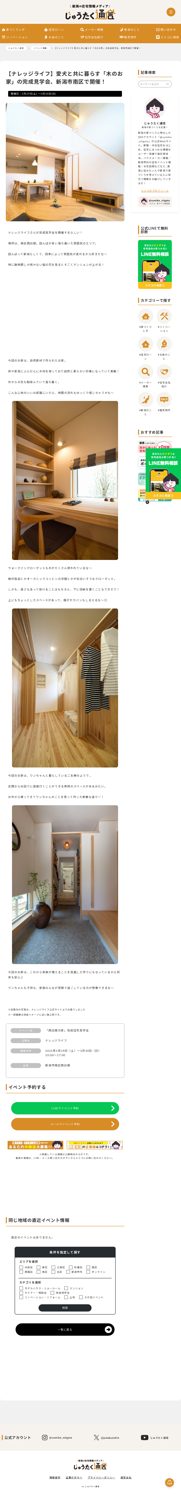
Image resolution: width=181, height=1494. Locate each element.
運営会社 (126, 1477)
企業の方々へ (74, 1477)
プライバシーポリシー (101, 1477)
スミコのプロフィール (155, 190)
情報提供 (54, 1477)
